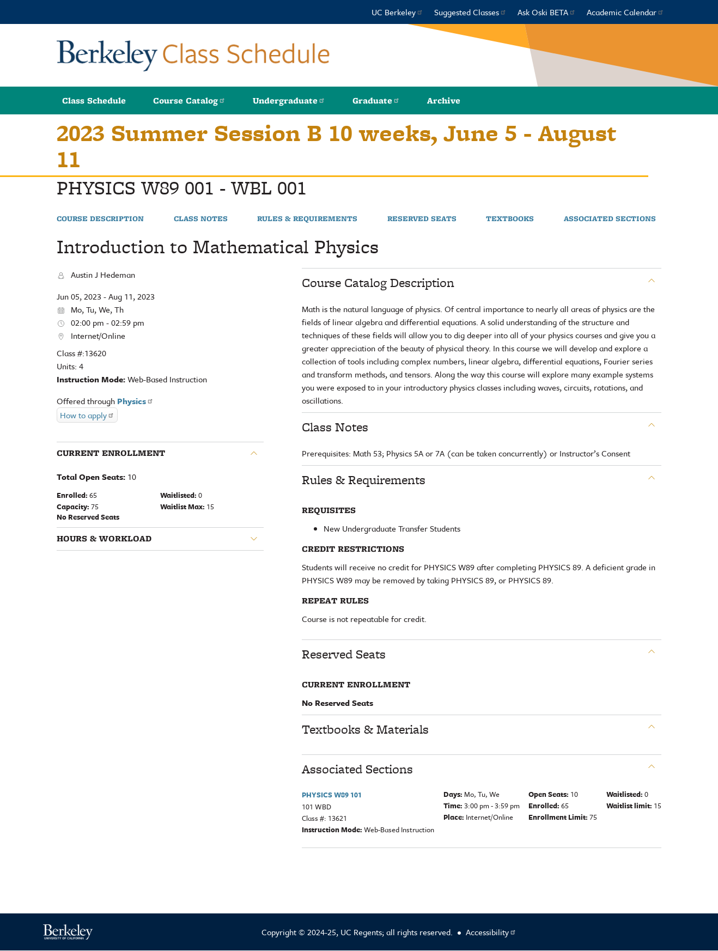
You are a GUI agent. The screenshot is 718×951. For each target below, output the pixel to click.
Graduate (376, 100)
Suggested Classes (470, 12)
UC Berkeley (397, 12)
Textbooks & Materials (365, 729)
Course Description (100, 219)
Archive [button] (443, 100)
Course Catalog (189, 100)
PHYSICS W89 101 (332, 794)
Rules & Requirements (307, 219)
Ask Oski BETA (547, 12)
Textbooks (510, 219)
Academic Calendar (625, 12)
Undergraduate (289, 100)
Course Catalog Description (378, 282)
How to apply (87, 415)
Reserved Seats (422, 219)
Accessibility (491, 932)
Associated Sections (610, 219)
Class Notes (201, 219)
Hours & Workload (104, 538)
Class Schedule (94, 100)
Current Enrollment (111, 453)
